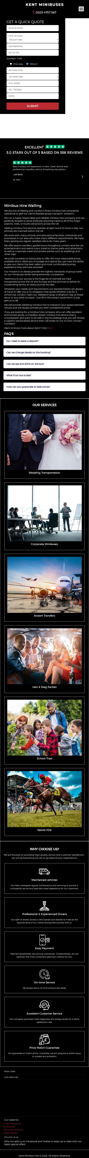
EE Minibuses (9, 1127)
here (49, 328)
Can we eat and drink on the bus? (25, 364)
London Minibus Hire (12, 1124)
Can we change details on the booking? (28, 352)
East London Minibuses (13, 1130)
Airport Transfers (10, 1133)
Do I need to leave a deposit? (22, 341)
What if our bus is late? (18, 375)
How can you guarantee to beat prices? (28, 386)
